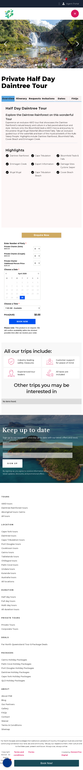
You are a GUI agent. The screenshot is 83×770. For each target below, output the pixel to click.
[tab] (8, 99)
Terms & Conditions (11, 725)
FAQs (4, 712)
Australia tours (8, 577)
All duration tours (10, 609)
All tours (5, 516)
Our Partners (8, 704)
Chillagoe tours (9, 560)
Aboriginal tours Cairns (13, 512)
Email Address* (10, 450)
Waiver (4, 721)
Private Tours (8, 625)
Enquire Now (41, 235)
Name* (6, 440)
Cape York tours (9, 531)
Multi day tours (9, 605)
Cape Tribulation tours (13, 540)
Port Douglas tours (11, 544)
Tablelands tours (10, 556)
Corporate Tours (9, 629)
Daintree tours (8, 536)
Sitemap (5, 729)
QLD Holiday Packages (13, 680)
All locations (7, 581)
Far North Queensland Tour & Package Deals (24, 644)
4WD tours (6, 503)
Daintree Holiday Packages (15, 672)
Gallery (4, 708)
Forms (31, 752)
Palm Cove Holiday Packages (16, 664)
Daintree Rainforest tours (14, 508)
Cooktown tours (9, 548)
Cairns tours (7, 552)
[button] (75, 13)
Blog (3, 700)
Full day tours (8, 601)
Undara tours (8, 569)
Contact (5, 717)
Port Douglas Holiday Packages (17, 668)
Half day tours (8, 597)
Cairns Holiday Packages (14, 660)
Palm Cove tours (9, 565)
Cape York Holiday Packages (16, 676)
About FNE (6, 696)
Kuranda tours (8, 573)
